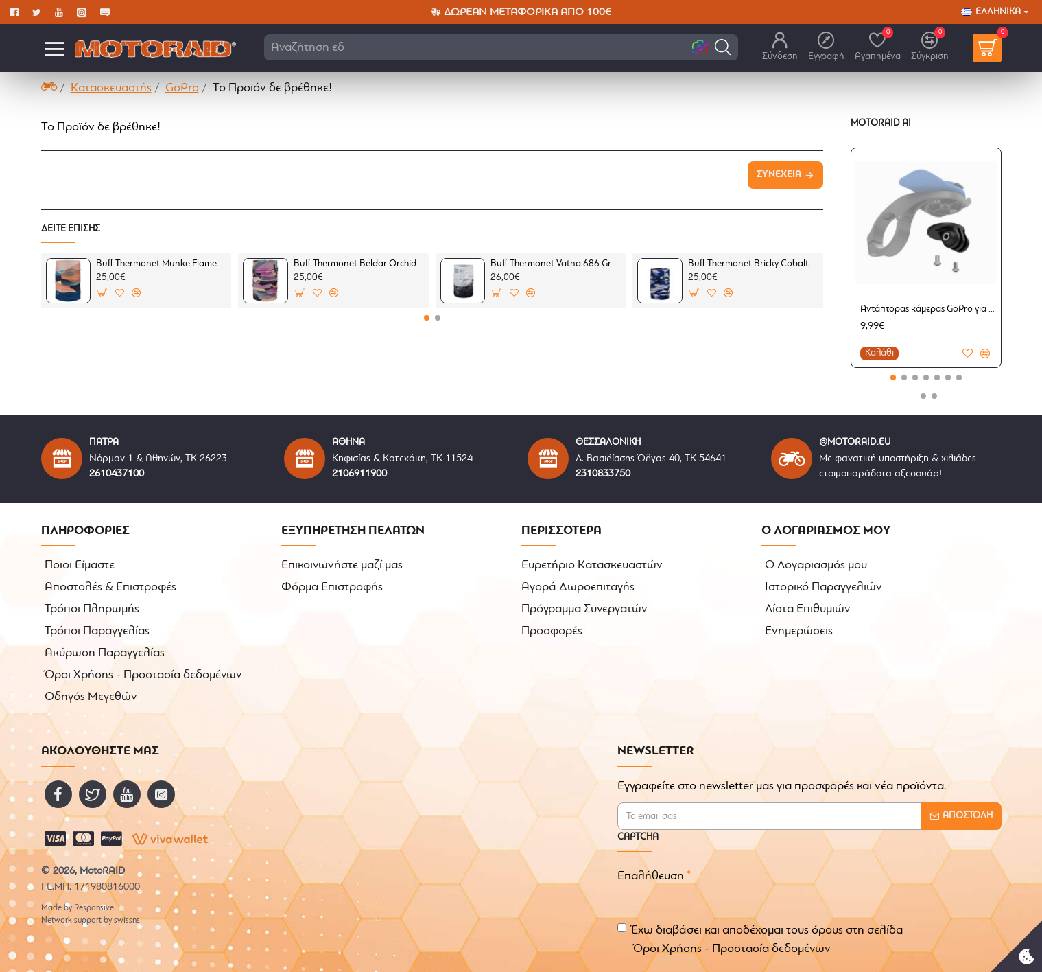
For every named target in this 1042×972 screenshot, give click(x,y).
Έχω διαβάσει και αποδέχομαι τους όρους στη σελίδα (760, 940)
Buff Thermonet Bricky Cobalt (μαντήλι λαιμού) (753, 264)
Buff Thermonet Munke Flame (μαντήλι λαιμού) (161, 264)
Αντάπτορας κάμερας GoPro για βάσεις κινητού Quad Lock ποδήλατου (928, 309)
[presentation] (816, 887)
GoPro (182, 88)
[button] (723, 47)
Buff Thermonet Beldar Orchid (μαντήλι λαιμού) (359, 264)
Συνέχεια (779, 175)
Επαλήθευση (650, 876)
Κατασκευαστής (111, 88)
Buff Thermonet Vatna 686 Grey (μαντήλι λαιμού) (555, 264)
